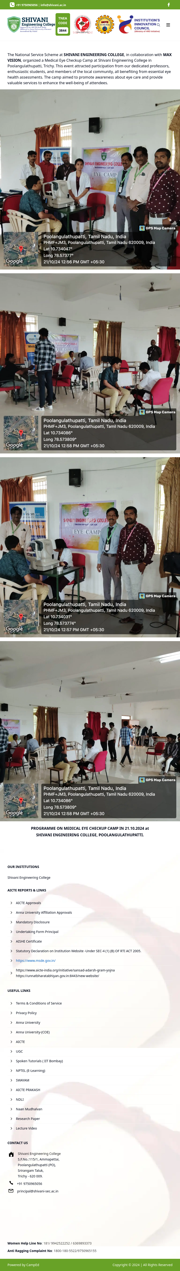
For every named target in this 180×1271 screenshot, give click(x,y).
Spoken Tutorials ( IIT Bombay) (39, 1061)
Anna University (28, 1022)
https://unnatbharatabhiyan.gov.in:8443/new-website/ (57, 976)
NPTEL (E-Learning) (30, 1070)
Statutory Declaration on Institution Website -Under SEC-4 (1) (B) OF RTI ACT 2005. (78, 951)
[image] (169, 5)
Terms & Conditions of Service (39, 1003)
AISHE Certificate (29, 941)
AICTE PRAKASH (28, 1090)
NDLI (20, 1099)
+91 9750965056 (29, 1183)
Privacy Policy (26, 1013)
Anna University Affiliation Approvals (44, 912)
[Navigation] (168, 25)
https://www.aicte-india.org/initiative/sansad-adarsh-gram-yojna (65, 970)
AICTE (20, 1041)
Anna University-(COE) (33, 1032)
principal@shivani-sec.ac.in (37, 1191)
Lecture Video (26, 1128)
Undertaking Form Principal (37, 931)
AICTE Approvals (28, 903)
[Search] (158, 25)
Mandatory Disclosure (33, 922)
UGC (19, 1051)
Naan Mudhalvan (29, 1109)
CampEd (32, 1265)
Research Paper (28, 1118)
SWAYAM (22, 1080)
